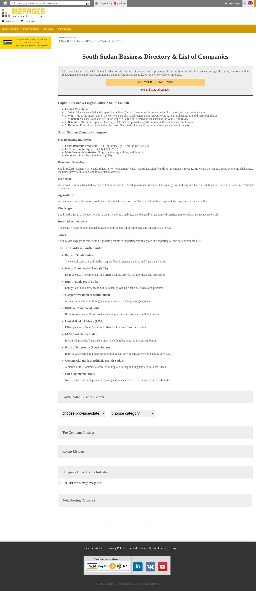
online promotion (30, 28)
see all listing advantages (155, 89)
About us (100, 548)
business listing (10, 28)
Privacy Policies (117, 548)
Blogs (173, 548)
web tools (48, 28)
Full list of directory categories (82, 483)
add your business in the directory (32, 45)
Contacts (88, 548)
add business (234, 3)
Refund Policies (137, 548)
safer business (64, 28)
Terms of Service (158, 548)
